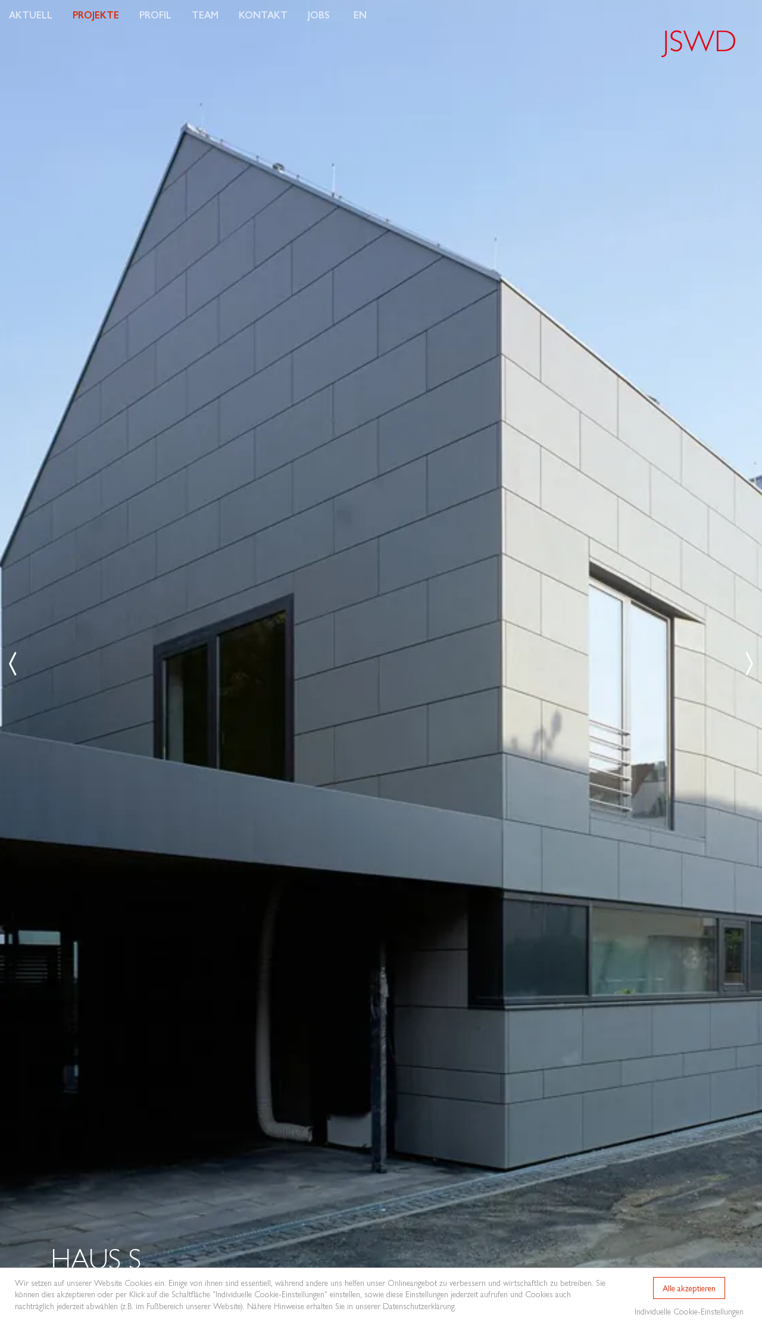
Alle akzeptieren (689, 1288)
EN (360, 14)
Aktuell (30, 14)
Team (205, 14)
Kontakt (263, 14)
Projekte (96, 14)
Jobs (319, 14)
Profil (155, 14)
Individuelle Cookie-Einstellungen (689, 1311)
